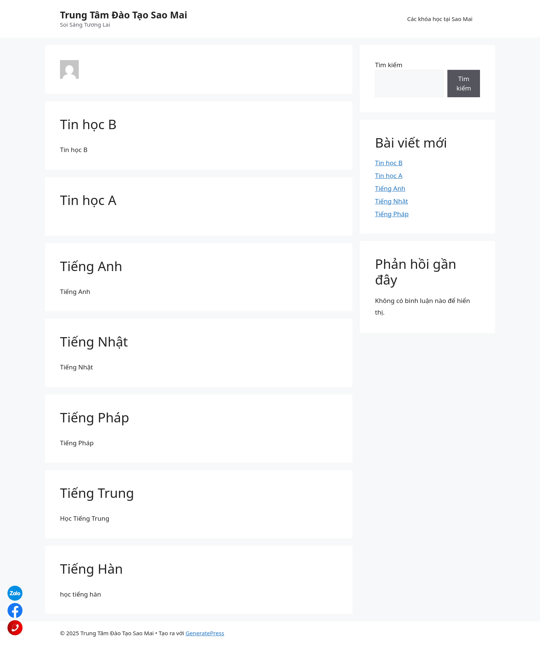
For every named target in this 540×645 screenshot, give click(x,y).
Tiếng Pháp (94, 417)
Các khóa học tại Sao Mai (439, 19)
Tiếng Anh (91, 266)
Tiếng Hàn (91, 568)
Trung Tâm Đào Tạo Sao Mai (123, 14)
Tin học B (88, 124)
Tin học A (88, 200)
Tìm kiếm (388, 64)
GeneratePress (205, 633)
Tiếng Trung (97, 493)
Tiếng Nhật (94, 341)
